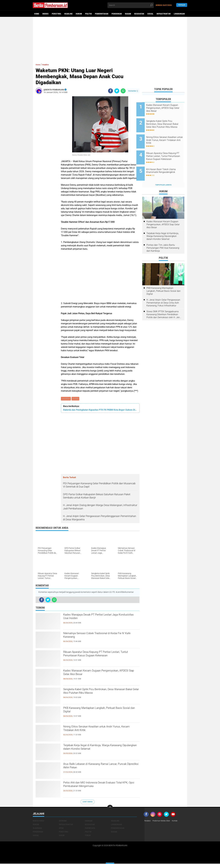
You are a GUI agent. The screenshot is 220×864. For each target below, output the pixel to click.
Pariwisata (90, 828)
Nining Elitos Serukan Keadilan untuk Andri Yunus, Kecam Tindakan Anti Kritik (96, 729)
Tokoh (88, 836)
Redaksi (147, 821)
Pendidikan (117, 14)
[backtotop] (110, 808)
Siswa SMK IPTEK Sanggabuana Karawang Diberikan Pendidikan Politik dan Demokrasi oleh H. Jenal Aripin (164, 305)
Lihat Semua (87, 802)
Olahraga (37, 828)
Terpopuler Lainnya (163, 175)
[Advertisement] (110, 38)
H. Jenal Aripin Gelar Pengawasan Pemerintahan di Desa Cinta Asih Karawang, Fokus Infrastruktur (163, 293)
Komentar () (133, 91)
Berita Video (38, 821)
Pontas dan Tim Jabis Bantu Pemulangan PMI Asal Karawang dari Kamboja (162, 238)
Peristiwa (56, 14)
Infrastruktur (164, 14)
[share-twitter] (116, 90)
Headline (68, 14)
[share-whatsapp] (123, 90)
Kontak (177, 821)
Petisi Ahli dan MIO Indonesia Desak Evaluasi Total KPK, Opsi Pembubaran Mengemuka (98, 785)
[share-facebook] (110, 90)
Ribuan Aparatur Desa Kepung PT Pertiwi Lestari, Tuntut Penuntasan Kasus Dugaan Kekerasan (96, 658)
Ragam (128, 14)
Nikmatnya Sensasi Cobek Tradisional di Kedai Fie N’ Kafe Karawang (99, 636)
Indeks (45, 14)
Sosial (150, 14)
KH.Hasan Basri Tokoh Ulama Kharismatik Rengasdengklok (167, 163)
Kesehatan (139, 14)
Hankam (88, 821)
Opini (61, 828)
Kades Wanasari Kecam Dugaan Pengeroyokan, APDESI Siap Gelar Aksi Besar (100, 674)
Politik (88, 14)
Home (36, 14)
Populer (181, 5)
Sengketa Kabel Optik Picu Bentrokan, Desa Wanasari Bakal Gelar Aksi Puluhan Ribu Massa (100, 692)
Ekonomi (63, 821)
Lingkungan (179, 14)
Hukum (79, 14)
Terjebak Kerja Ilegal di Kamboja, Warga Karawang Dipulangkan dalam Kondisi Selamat (100, 748)
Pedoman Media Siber (162, 821)
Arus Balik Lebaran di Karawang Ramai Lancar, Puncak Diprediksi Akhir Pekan (100, 767)
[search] (130, 5)
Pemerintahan (101, 14)
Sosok (62, 836)
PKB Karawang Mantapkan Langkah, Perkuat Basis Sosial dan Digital (98, 711)
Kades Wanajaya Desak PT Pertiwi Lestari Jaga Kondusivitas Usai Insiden (100, 618)
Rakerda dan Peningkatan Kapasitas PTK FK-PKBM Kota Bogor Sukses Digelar (100, 410)
